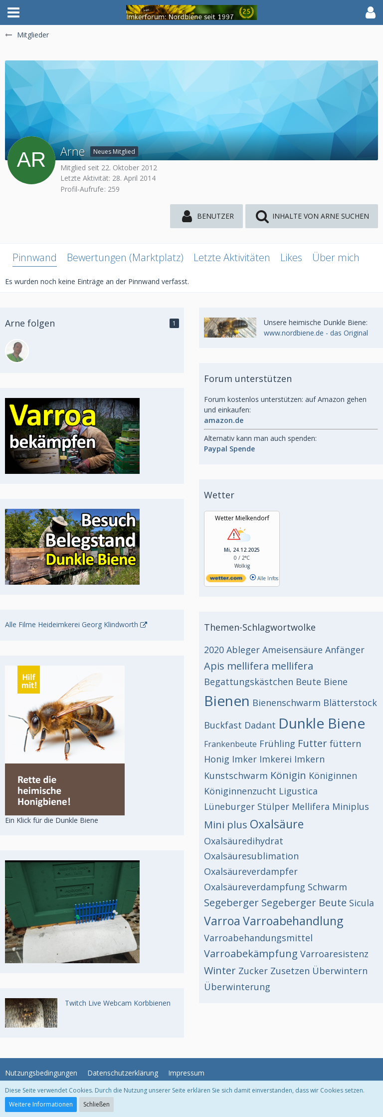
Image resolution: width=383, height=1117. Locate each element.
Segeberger (231, 902)
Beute (308, 682)
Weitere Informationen (41, 1104)
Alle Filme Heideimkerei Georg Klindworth (71, 624)
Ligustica (298, 791)
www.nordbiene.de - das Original (316, 333)
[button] (13, 12)
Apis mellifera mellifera (258, 666)
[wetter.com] (226, 580)
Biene (336, 682)
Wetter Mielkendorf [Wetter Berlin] (242, 518)
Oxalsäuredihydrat (243, 841)
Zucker (253, 971)
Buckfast (223, 725)
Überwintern (340, 971)
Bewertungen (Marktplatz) (125, 257)
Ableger (243, 650)
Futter (312, 743)
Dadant (260, 725)
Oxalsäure (277, 824)
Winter (220, 970)
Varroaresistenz (334, 954)
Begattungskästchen (248, 682)
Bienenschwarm (286, 703)
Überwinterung (237, 987)
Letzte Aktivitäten (231, 257)
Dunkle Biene (321, 723)
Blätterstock (350, 703)
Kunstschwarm (236, 775)
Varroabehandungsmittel (258, 938)
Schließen (96, 1104)
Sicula (361, 903)
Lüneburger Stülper (246, 806)
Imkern (309, 759)
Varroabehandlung (293, 921)
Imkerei (275, 759)
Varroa (222, 921)
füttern (345, 743)
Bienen (227, 700)
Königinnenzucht (240, 791)
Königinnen (333, 775)
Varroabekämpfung (251, 953)
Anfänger (345, 650)
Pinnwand (34, 257)
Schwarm (327, 887)
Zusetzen (290, 971)
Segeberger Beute (304, 902)
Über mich (336, 257)
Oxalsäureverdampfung (254, 887)
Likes (291, 257)
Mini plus (225, 824)
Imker (244, 759)
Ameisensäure (292, 650)
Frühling (277, 743)
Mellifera (311, 806)
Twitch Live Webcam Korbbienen (118, 1003)
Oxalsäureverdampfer (251, 871)
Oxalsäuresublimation (251, 856)
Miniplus (350, 806)
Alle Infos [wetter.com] (264, 578)
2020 (214, 650)
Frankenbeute (230, 744)
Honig (216, 759)
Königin (288, 775)
